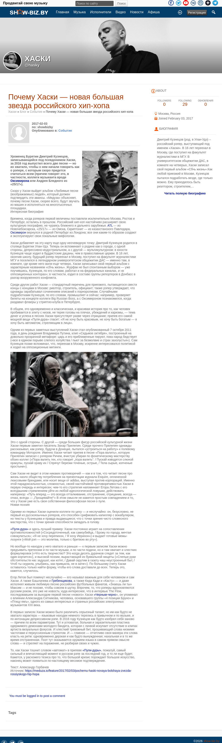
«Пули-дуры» (92, 650)
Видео (121, 12)
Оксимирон (18, 232)
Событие (36, 111)
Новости (137, 12)
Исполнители (100, 12)
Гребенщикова (62, 580)
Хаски (12, 111)
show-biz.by (211, 741)
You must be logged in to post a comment (37, 696)
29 (185, 103)
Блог (23, 111)
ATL (110, 225)
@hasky (32, 65)
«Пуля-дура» (19, 529)
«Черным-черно (105, 594)
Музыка (79, 12)
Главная (62, 12)
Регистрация (197, 12)
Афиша (154, 12)
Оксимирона (19, 180)
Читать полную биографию (185, 193)
